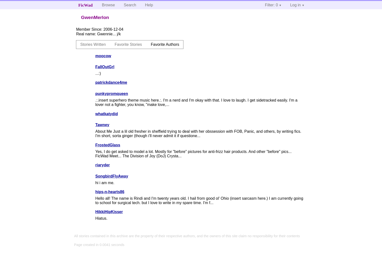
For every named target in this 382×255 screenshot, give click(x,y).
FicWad (85, 5)
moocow (103, 56)
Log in (295, 5)
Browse (108, 5)
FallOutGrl (104, 67)
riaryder (102, 165)
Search (130, 5)
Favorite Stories (128, 44)
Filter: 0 (271, 5)
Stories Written (93, 44)
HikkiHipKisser (109, 212)
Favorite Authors (165, 44)
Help (149, 5)
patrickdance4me (111, 82)
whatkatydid (106, 114)
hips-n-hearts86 (109, 192)
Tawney (102, 125)
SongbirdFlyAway (111, 176)
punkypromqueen (111, 94)
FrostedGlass (107, 145)
